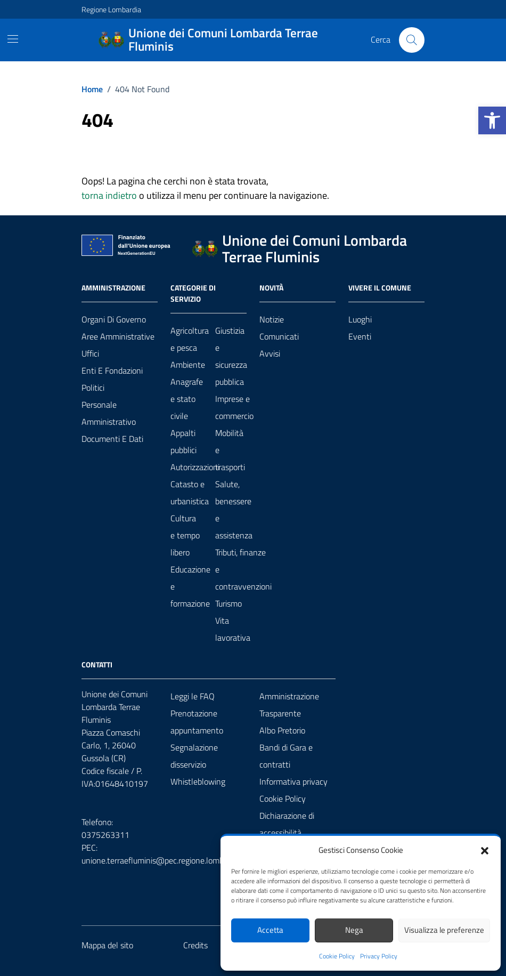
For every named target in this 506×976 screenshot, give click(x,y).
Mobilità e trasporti (230, 449)
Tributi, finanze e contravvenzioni (243, 569)
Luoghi (360, 319)
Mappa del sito (107, 945)
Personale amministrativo (108, 413)
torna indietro (109, 195)
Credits (195, 945)
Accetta (270, 930)
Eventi (359, 336)
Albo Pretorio (282, 730)
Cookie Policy (337, 956)
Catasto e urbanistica (189, 492)
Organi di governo (113, 319)
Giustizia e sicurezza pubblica (231, 356)
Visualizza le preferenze (444, 930)
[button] (492, 120)
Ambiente (187, 364)
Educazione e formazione (190, 586)
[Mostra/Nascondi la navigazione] (12, 39)
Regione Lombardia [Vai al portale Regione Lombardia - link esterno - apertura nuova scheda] (111, 9)
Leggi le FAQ (192, 696)
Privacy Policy (378, 956)
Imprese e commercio (234, 407)
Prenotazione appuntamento (196, 722)
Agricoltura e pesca (189, 339)
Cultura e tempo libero (185, 535)
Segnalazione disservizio (194, 756)
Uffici (90, 353)
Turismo (228, 603)
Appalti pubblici (183, 441)
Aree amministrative (117, 336)
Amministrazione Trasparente (289, 705)
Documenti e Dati (112, 438)
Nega (354, 930)
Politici (92, 387)
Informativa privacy (293, 781)
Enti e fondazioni (112, 370)
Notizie (271, 319)
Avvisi (269, 353)
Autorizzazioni (194, 467)
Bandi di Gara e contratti (286, 756)
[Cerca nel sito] (412, 40)
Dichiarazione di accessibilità (286, 824)
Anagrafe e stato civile (186, 398)
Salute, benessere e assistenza (233, 510)
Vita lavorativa (232, 629)
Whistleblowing (197, 781)
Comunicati (279, 336)
